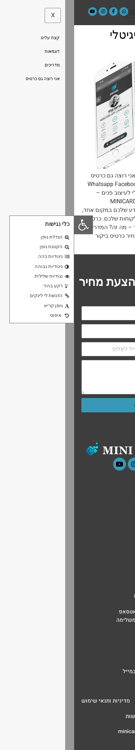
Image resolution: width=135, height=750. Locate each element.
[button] (9, 225)
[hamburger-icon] (59, 12)
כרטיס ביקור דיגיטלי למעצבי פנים (83, 41)
